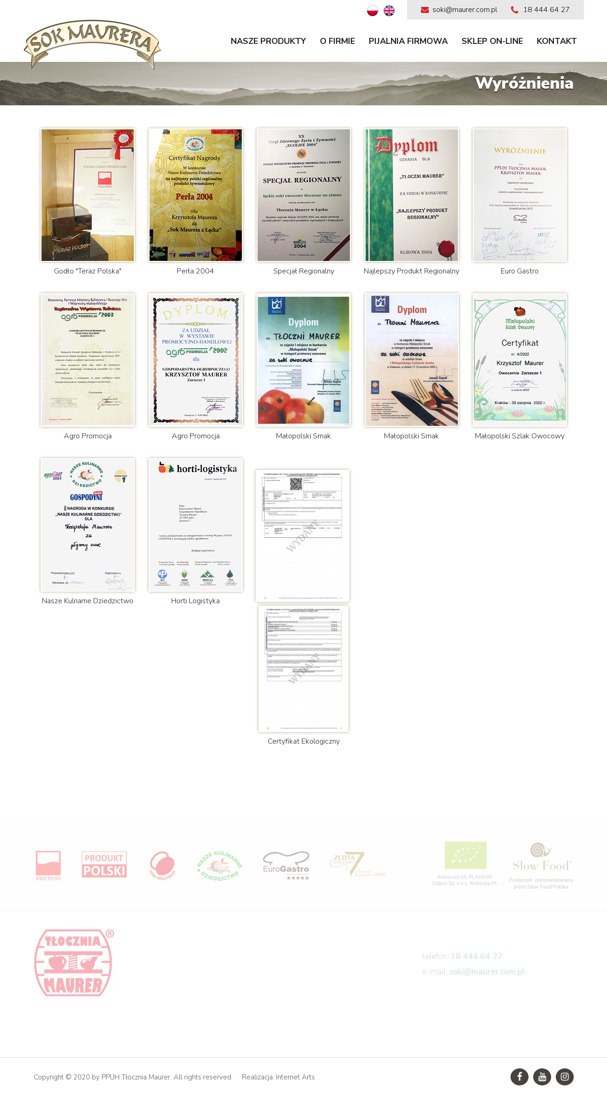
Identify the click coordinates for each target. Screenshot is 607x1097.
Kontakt (557, 41)
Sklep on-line (492, 41)
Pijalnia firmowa (408, 41)
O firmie (337, 41)
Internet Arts (295, 1077)
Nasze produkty (268, 41)
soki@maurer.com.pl (487, 977)
